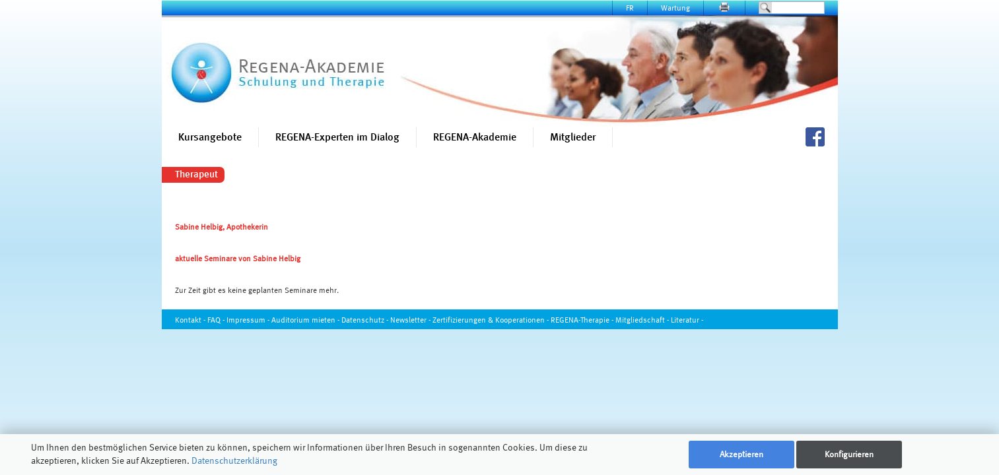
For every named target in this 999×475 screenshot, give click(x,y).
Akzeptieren (741, 454)
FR (630, 8)
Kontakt (188, 320)
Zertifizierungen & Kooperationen (488, 320)
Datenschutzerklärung (234, 460)
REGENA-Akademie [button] (474, 137)
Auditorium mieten (303, 320)
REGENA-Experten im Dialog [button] (337, 137)
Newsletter (408, 320)
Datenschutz (362, 320)
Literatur (685, 320)
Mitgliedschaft (640, 320)
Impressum (245, 320)
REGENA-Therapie (580, 320)
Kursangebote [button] (210, 137)
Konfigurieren (849, 454)
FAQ (214, 320)
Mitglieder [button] (573, 137)
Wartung (675, 8)
